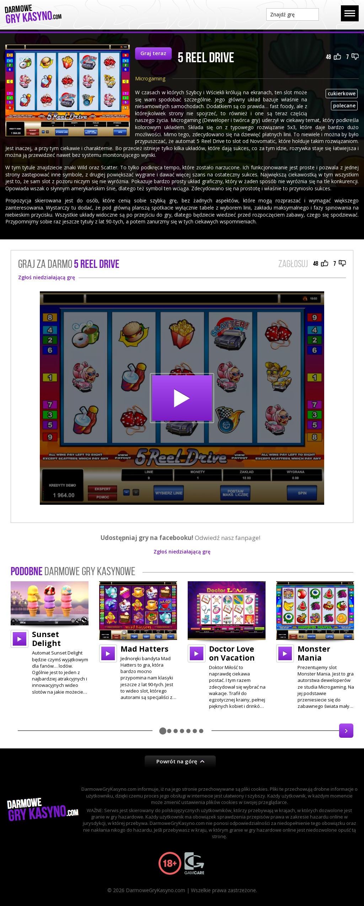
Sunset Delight (46, 638)
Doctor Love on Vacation (232, 653)
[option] (49, 638)
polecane (344, 105)
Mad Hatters (144, 649)
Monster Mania (314, 653)
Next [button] (346, 731)
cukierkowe (341, 93)
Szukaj (330, 14)
